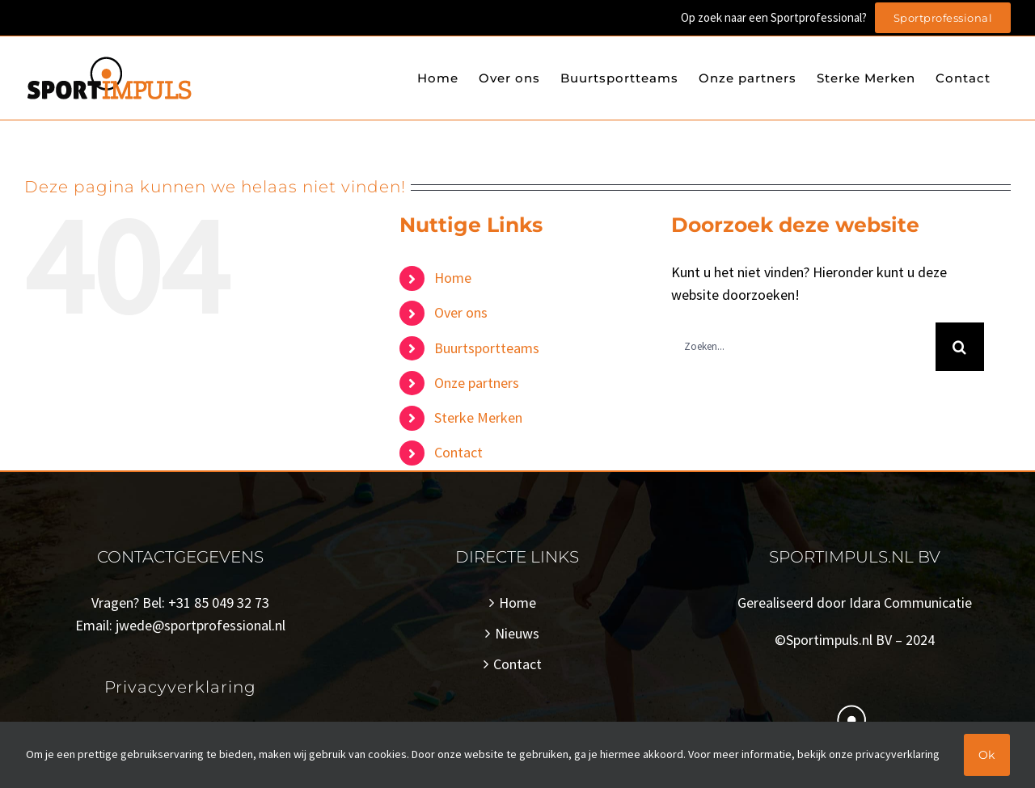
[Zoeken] (960, 346)
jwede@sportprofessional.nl (200, 625)
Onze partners (476, 382)
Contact (458, 452)
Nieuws (517, 633)
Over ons (461, 312)
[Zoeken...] (803, 346)
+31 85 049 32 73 (218, 602)
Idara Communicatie (910, 602)
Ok (986, 755)
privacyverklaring (897, 754)
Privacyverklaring (180, 687)
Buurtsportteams (486, 348)
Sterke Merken (478, 417)
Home (452, 277)
